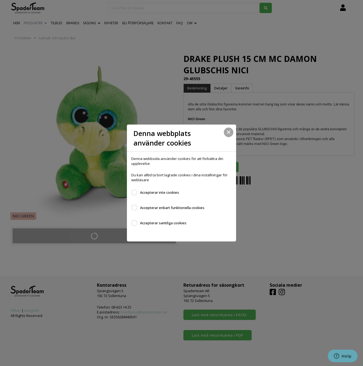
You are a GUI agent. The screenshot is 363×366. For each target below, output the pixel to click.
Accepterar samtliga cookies (163, 222)
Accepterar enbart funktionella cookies (172, 207)
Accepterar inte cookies (159, 192)
